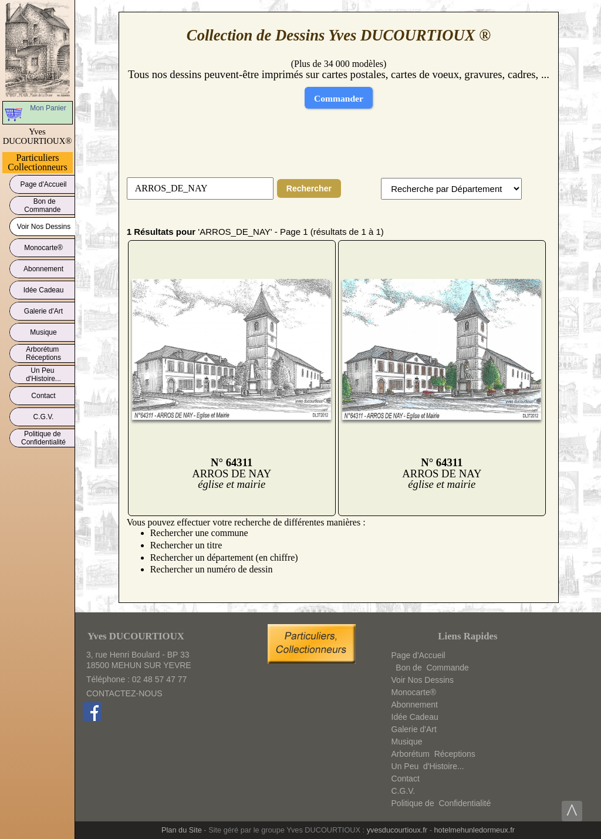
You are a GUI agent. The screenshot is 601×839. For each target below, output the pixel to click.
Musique (43, 330)
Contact (43, 393)
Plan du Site (181, 829)
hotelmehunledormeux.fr (474, 829)
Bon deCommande (43, 205)
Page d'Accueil (43, 182)
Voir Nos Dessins (43, 224)
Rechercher (309, 188)
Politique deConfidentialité (43, 438)
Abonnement (43, 267)
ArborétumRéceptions (43, 353)
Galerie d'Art (43, 309)
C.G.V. (43, 415)
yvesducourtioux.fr (397, 829)
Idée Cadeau (43, 288)
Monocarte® (43, 245)
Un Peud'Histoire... (43, 374)
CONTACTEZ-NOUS (124, 693)
